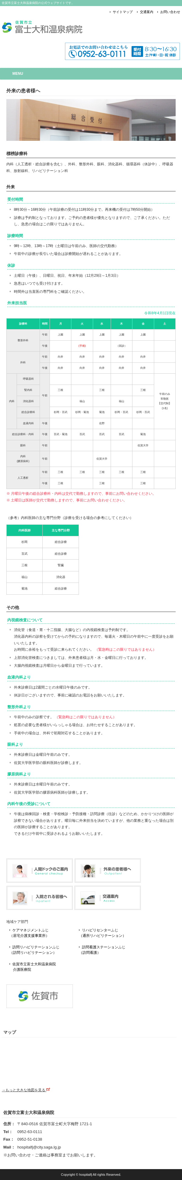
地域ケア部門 (17, 922)
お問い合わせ (170, 12)
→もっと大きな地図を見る (26, 1090)
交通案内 (146, 12)
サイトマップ (123, 12)
